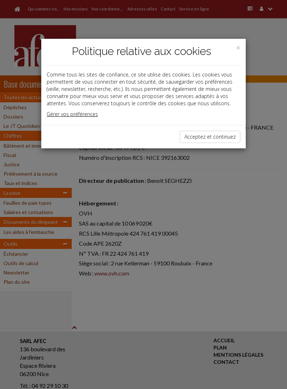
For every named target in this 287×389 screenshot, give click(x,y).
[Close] (238, 48)
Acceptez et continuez (210, 136)
